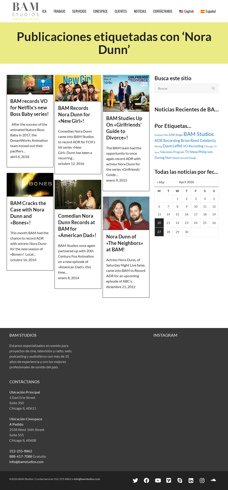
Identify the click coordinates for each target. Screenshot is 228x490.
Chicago (208, 146)
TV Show (191, 152)
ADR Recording (167, 140)
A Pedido (16, 424)
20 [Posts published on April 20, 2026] (159, 223)
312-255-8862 (20, 451)
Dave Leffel (172, 146)
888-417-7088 (20, 456)
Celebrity (208, 140)
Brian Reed (190, 140)
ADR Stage (176, 135)
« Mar (161, 182)
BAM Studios (198, 134)
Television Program (172, 152)
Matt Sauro (172, 158)
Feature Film (161, 134)
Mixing (158, 146)
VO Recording (193, 146)
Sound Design (188, 158)
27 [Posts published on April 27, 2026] (159, 232)
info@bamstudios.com (26, 461)
